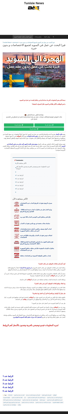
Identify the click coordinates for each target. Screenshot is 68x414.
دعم (25, 397)
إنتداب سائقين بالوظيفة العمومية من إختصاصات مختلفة (35, 256)
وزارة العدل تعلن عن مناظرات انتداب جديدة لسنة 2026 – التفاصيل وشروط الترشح (36, 210)
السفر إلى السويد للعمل (46, 395)
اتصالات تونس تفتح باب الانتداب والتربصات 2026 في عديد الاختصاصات (36, 236)
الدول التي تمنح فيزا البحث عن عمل (33, 395)
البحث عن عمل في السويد (19, 395)
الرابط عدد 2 (19, 179)
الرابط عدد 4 (19, 185)
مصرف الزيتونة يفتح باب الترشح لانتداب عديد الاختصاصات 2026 (36, 204)
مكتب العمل (59, 134)
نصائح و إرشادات (37, 36)
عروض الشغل (42, 400)
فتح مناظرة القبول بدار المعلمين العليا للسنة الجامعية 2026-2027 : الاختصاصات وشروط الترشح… (36, 243)
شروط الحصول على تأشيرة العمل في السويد (36, 397)
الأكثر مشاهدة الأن (21, 163)
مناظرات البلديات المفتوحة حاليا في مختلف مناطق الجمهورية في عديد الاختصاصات (37, 249)
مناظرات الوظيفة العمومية (58, 402)
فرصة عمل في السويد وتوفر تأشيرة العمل (11, 402)
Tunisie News (34, 3)
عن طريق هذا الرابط (26, 268)
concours (10, 395)
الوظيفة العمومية (6, 397)
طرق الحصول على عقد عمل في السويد (30, 400)
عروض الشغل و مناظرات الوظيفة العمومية (23, 36)
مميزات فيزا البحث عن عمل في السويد (43, 402)
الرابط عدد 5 (19, 189)
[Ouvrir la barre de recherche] (53, 37)
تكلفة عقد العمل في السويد (17, 397)
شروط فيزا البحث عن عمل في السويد (54, 397)
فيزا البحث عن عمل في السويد (28, 402)
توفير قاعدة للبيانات (32, 136)
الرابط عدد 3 (19, 182)
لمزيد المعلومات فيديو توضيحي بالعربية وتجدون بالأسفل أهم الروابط (33, 167)
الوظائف (59, 104)
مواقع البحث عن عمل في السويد (9, 404)
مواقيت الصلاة (47, 36)
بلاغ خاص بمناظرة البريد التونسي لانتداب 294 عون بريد (35, 217)
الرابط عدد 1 (19, 175)
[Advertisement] (34, 23)
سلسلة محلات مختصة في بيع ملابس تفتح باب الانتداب (35, 223)
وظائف (24, 299)
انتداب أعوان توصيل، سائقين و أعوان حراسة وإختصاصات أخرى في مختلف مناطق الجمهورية (36, 230)
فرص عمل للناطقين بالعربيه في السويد (54, 400)
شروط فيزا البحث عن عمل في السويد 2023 (12, 400)
